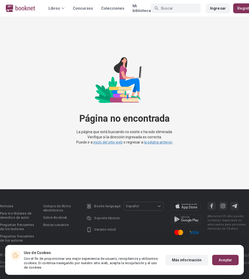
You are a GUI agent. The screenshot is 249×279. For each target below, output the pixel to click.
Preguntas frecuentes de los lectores (17, 227)
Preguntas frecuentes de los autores (17, 238)
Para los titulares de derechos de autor (15, 215)
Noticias (6, 206)
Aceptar (225, 260)
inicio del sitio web (108, 142)
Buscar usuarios (56, 225)
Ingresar (218, 8)
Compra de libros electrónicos (57, 208)
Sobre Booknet (55, 217)
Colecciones (112, 8)
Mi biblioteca (142, 8)
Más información (187, 260)
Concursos (83, 8)
